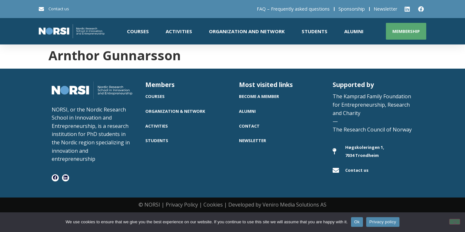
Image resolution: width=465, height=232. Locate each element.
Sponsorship (351, 9)
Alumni (354, 31)
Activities (179, 31)
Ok (357, 221)
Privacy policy (382, 221)
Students (314, 31)
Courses (138, 31)
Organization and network (247, 31)
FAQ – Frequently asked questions (293, 9)
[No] (454, 222)
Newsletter (385, 9)
